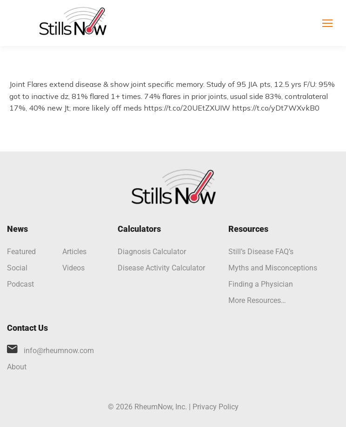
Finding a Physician (260, 284)
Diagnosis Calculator (152, 251)
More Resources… (257, 300)
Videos (73, 267)
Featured (21, 251)
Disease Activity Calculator (161, 267)
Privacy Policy (216, 406)
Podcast (20, 284)
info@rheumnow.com (59, 350)
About (17, 366)
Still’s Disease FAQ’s (260, 251)
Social (17, 267)
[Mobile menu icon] (327, 23)
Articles (74, 251)
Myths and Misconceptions (272, 267)
